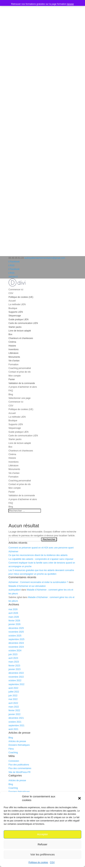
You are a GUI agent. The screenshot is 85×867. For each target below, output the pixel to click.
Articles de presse (17, 741)
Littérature (13, 353)
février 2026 (14, 620)
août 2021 (13, 729)
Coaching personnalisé (19, 368)
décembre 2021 (16, 718)
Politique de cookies (38, 862)
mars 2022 (13, 707)
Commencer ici (15, 289)
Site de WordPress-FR (19, 772)
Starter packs (14, 327)
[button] (79, 798)
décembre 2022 (16, 673)
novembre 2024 (16, 647)
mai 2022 (12, 699)
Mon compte (14, 375)
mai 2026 (12, 609)
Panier (11, 379)
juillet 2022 (13, 691)
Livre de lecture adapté (19, 330)
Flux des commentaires (19, 768)
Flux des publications (18, 764)
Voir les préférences (42, 854)
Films (11, 749)
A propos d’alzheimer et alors (22, 387)
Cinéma (12, 342)
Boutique (12, 308)
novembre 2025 (16, 632)
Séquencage (14, 315)
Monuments (14, 357)
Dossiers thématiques (19, 745)
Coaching (13, 752)
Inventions (13, 349)
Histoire (12, 345)
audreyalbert (14, 589)
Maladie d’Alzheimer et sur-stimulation (27, 586)
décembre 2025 (16, 628)
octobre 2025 (14, 635)
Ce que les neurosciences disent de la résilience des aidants (38, 555)
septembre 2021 (16, 725)
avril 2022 (13, 703)
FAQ (10, 390)
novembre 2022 (16, 677)
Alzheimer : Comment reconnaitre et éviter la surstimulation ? (38, 582)
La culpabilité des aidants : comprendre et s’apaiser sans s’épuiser (40, 559)
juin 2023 (12, 654)
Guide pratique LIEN (18, 319)
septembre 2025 (16, 639)
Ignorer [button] (70, 4)
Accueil (12, 300)
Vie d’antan (13, 360)
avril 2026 (13, 613)
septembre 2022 (16, 684)
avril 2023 (13, 658)
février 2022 (14, 710)
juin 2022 (12, 695)
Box (10, 334)
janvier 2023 (14, 669)
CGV (52, 862)
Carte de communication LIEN (23, 323)
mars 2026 (13, 617)
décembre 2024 (16, 643)
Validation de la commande (21, 383)
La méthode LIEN (17, 304)
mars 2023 (13, 661)
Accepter (42, 834)
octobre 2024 (14, 650)
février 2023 (14, 665)
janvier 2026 (14, 624)
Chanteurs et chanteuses (20, 338)
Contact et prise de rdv (19, 372)
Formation (13, 364)
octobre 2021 (14, 722)
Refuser (42, 844)
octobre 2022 (14, 680)
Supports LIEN (15, 312)
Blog (10, 394)
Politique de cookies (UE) (20, 297)
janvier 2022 (14, 714)
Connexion (13, 761)
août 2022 (13, 688)
